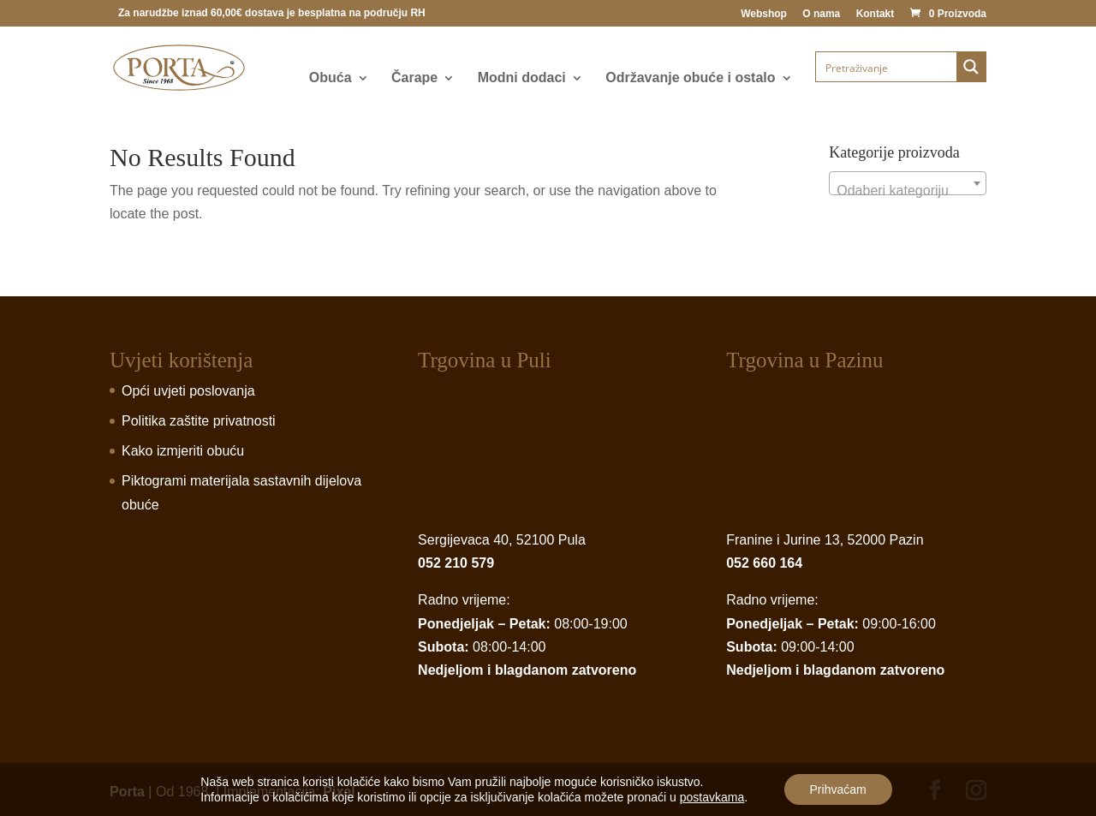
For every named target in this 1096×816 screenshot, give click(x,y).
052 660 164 (764, 563)
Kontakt (875, 14)
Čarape (414, 78)
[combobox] (907, 183)
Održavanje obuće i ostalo (690, 78)
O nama (821, 14)
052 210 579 (456, 563)
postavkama (712, 797)
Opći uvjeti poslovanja (188, 391)
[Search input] (887, 66)
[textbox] (908, 191)
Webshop (764, 14)
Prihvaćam (838, 789)
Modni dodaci (522, 78)
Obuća (330, 78)
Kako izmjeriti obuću (183, 451)
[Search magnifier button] (971, 66)
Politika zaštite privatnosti (199, 421)
